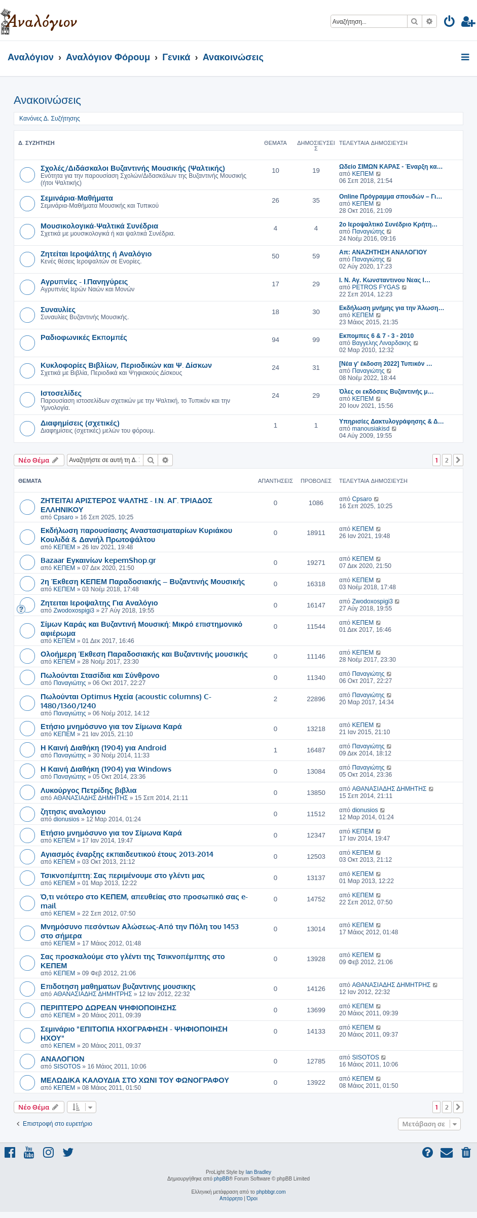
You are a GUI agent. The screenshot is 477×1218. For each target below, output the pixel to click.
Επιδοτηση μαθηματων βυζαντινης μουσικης (118, 986)
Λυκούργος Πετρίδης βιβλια (88, 789)
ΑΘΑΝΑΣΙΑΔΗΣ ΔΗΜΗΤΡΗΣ (92, 994)
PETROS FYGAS (375, 287)
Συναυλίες (58, 309)
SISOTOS (67, 1066)
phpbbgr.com (271, 1192)
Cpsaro (63, 517)
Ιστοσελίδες (61, 392)
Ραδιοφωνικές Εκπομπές (84, 336)
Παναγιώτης (368, 231)
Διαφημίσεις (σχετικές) (80, 422)
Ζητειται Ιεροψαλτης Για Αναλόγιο (99, 602)
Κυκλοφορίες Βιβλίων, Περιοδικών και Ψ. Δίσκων (126, 364)
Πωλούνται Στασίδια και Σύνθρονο (100, 674)
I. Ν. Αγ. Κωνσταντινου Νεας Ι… (384, 280)
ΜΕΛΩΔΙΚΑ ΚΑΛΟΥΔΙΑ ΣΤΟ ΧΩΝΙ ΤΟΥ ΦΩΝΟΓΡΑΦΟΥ (135, 1079)
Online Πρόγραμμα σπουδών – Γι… (391, 196)
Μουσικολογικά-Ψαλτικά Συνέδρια (99, 225)
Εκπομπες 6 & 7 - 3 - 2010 (376, 335)
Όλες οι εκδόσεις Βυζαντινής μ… (386, 391)
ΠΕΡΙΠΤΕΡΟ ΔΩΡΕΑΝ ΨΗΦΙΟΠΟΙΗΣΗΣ (108, 1007)
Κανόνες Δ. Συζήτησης (49, 118)
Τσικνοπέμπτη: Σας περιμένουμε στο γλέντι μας (123, 875)
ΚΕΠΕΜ (363, 173)
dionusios (66, 819)
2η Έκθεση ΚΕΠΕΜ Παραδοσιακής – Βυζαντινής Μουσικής (143, 581)
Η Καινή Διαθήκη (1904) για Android (103, 747)
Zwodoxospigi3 (73, 610)
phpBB (221, 1179)
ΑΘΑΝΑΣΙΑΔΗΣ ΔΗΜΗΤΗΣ (90, 798)
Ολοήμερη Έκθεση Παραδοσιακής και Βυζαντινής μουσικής (144, 653)
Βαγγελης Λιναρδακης (381, 343)
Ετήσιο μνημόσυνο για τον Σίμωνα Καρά (111, 726)
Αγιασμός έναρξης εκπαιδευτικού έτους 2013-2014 (127, 853)
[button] (458, 460)
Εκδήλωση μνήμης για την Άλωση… (391, 308)
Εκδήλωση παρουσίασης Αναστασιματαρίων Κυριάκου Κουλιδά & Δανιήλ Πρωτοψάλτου (136, 534)
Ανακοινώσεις (47, 100)
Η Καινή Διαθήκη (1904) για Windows (106, 768)
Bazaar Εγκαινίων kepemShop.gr (98, 559)
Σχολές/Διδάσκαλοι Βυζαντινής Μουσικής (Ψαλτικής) (133, 167)
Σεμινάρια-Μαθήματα (77, 197)
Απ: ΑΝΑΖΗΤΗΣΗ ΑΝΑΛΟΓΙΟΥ (383, 252)
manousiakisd (370, 428)
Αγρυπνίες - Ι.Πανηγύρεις (84, 281)
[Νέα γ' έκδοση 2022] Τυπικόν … (385, 363)
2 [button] (447, 460)
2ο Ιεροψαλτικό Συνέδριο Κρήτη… (388, 224)
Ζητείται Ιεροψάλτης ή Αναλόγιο (96, 253)
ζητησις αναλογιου (73, 811)
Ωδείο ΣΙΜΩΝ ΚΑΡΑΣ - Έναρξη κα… (391, 166)
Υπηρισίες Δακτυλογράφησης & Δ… (391, 421)
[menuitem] (450, 23)
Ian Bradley (258, 1172)
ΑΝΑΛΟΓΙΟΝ (63, 1058)
